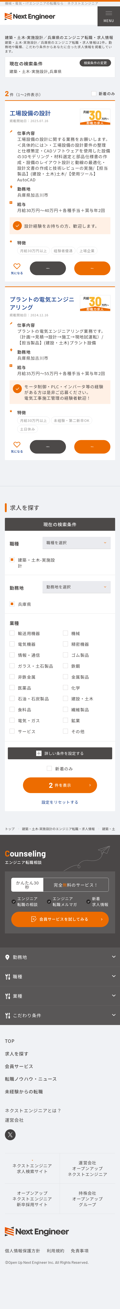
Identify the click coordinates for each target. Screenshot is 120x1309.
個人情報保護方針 (22, 1258)
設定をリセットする (60, 808)
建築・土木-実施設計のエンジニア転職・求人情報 (58, 835)
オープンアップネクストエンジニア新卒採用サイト (32, 1206)
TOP (10, 1048)
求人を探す (17, 1061)
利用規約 (55, 1258)
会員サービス (19, 1073)
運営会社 (14, 1127)
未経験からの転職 (24, 1099)
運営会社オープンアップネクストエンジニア (88, 1175)
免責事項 (80, 1258)
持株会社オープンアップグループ (87, 1206)
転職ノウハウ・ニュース (31, 1086)
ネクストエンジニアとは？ (33, 1118)
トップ (10, 835)
